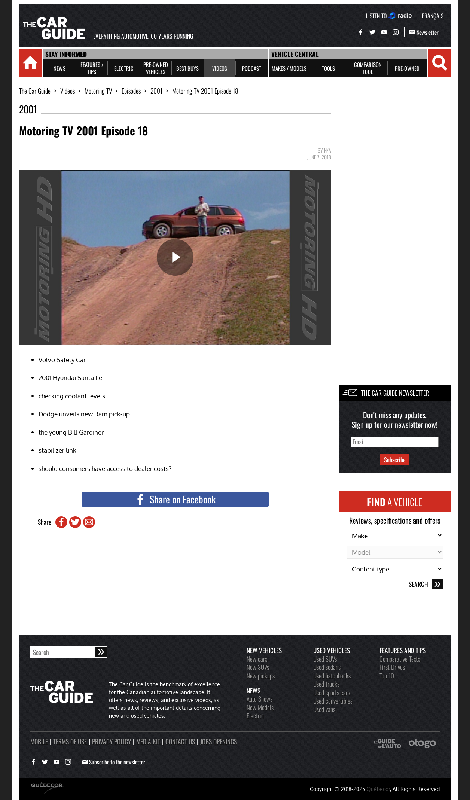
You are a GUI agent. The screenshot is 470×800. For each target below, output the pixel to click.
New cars (257, 658)
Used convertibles (332, 700)
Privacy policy (111, 741)
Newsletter (424, 32)
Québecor (378, 789)
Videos (67, 90)
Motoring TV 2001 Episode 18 (205, 90)
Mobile (39, 741)
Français (432, 15)
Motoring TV (98, 90)
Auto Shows (259, 699)
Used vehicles (331, 650)
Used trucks (326, 684)
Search (426, 584)
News (253, 690)
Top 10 (386, 675)
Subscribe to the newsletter (113, 762)
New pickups (261, 675)
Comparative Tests (399, 658)
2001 (156, 90)
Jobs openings (218, 741)
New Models (260, 707)
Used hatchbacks (332, 675)
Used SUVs (325, 658)
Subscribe (395, 459)
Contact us (180, 741)
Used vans (324, 709)
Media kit (148, 741)
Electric (255, 715)
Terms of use (70, 741)
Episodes (131, 90)
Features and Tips (402, 650)
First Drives (392, 667)
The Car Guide (35, 90)
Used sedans (327, 667)
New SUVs (258, 667)
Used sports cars (331, 692)
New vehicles (264, 650)
